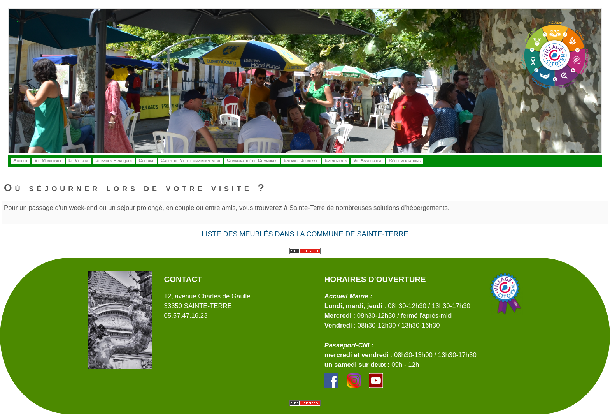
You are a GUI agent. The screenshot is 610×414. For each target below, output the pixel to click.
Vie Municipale (48, 160)
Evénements (335, 160)
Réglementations (405, 160)
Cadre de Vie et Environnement (191, 160)
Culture (146, 160)
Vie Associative (367, 160)
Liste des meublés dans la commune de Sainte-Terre (305, 234)
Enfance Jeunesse (301, 160)
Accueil (20, 160)
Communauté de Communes (252, 160)
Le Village (78, 160)
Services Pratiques (113, 160)
